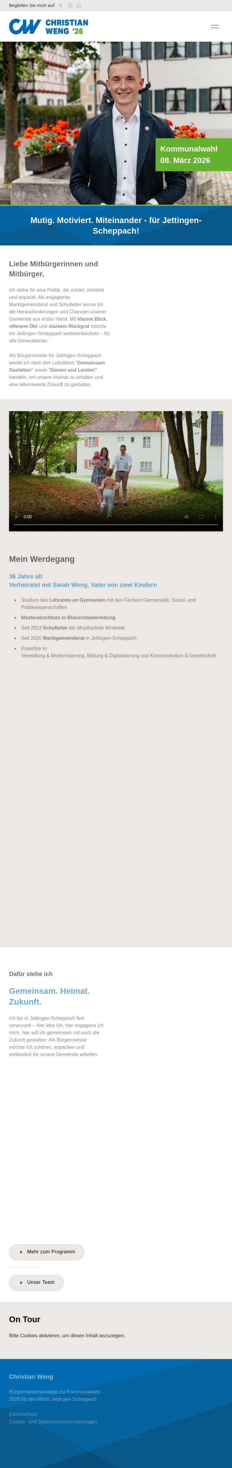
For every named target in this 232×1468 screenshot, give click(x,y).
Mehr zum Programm (46, 1252)
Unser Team (36, 1283)
